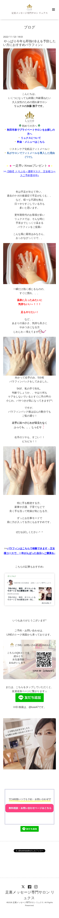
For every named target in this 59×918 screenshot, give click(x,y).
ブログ (29, 27)
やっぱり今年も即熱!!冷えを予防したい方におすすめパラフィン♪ (29, 43)
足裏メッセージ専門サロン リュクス (29, 895)
